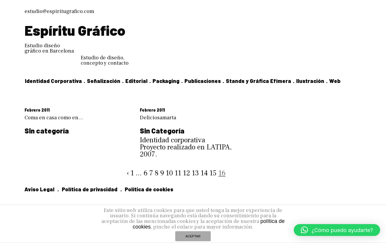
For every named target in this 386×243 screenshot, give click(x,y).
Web (334, 81)
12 (186, 173)
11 (178, 173)
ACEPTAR (192, 236)
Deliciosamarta (158, 117)
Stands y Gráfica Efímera (258, 81)
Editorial (136, 81)
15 (213, 173)
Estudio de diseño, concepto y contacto (105, 60)
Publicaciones (202, 81)
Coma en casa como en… (54, 117)
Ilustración (310, 81)
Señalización (103, 81)
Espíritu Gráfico (75, 30)
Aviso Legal (39, 189)
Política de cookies (149, 189)
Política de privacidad (89, 189)
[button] (337, 230)
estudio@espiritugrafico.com (59, 11)
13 (195, 173)
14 (204, 173)
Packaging (166, 81)
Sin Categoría (162, 130)
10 (169, 173)
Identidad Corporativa (53, 81)
